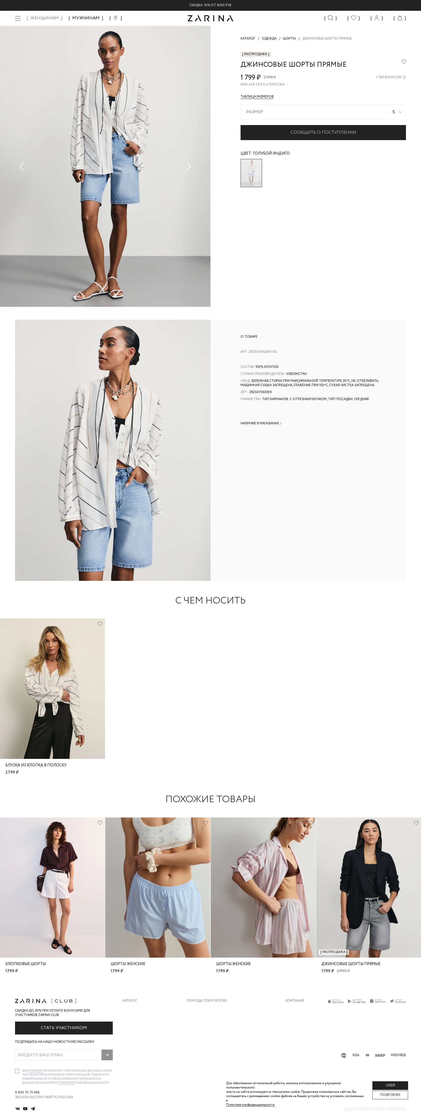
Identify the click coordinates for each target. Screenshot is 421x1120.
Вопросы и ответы (204, 1030)
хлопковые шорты (25, 964)
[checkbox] (17, 1071)
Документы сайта (203, 1063)
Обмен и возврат (202, 1020)
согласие (36, 1071)
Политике (66, 1083)
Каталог (129, 1001)
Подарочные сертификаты (211, 1052)
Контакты (294, 1030)
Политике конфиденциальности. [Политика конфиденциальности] (250, 1105)
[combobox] (323, 112)
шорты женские (128, 964)
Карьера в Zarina (299, 1020)
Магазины (294, 1052)
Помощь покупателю (207, 1001)
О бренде (293, 1009)
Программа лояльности (209, 1041)
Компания (294, 1001)
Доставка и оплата (204, 1009)
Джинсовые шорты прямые (350, 964)
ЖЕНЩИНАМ (44, 18)
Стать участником (64, 1028)
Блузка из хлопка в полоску (36, 765)
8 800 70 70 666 (27, 1092)
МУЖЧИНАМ (86, 18)
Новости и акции (301, 1041)
